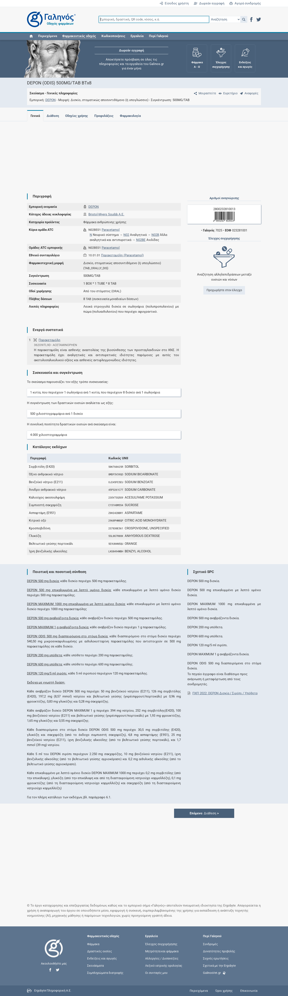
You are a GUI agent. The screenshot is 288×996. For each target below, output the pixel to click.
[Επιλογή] (225, 19)
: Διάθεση (204, 813)
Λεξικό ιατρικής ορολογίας (163, 965)
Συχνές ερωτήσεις (216, 958)
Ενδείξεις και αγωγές (102, 958)
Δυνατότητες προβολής (219, 951)
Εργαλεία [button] (137, 36)
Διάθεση (53, 116)
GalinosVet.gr (214, 972)
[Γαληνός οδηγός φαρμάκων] (50, 19)
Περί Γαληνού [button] (158, 36)
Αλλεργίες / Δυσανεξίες (161, 958)
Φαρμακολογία (133, 116)
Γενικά (35, 116)
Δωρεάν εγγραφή (209, 3)
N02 (126, 235)
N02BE (141, 240)
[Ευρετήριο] (227, 93)
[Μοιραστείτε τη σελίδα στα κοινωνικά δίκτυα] (204, 93)
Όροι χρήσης (224, 990)
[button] (243, 19)
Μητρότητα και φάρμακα (161, 951)
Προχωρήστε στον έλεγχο (224, 290)
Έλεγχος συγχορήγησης (161, 944)
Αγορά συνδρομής (245, 3)
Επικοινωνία (248, 990)
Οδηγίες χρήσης (78, 116)
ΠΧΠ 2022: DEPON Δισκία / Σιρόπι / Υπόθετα (224, 693)
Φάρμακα (93, 944)
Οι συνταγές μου (156, 972)
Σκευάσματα (95, 965)
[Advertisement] (144, 154)
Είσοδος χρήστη (174, 3)
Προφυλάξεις (106, 116)
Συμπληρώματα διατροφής (105, 972)
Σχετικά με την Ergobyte (219, 965)
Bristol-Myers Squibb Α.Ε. (106, 214)
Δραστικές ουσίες (99, 951)
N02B (155, 235)
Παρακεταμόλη (49, 340)
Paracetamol (111, 230)
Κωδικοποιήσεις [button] (113, 36)
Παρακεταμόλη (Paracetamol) (122, 255)
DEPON (50, 100)
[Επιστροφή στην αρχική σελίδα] (54, 952)
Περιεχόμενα (47, 36)
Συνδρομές (210, 944)
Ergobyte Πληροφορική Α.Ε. (52, 990)
